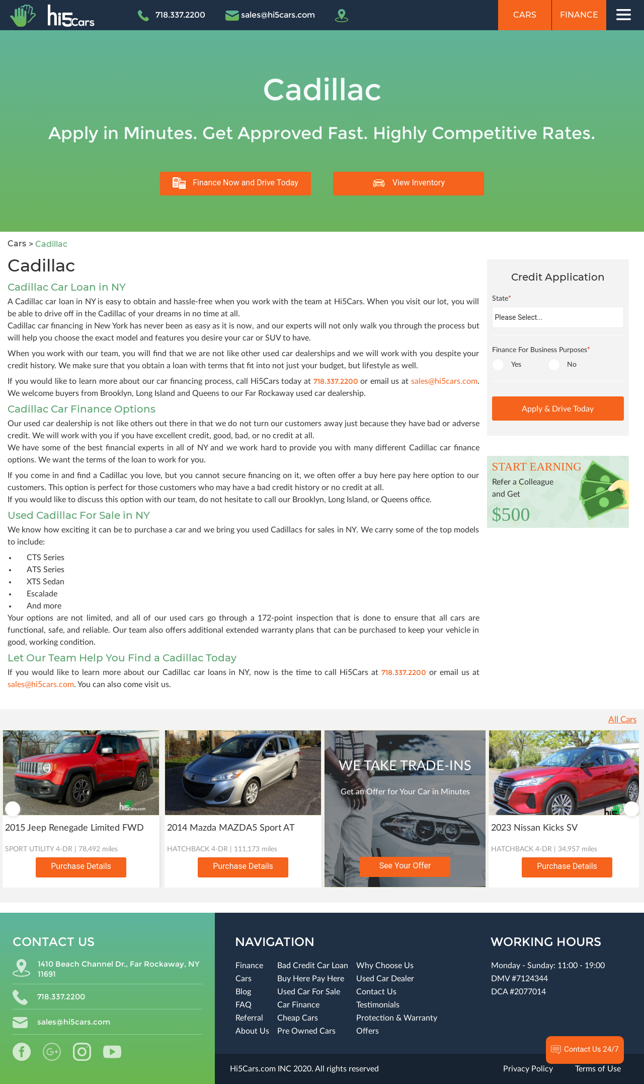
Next (631, 809)
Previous (12, 809)
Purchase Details (81, 866)
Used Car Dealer (385, 979)
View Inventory (408, 183)
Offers (367, 1031)
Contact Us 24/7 (585, 1050)
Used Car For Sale (308, 992)
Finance (579, 15)
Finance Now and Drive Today (235, 183)
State (501, 298)
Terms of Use (598, 1069)
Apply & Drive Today (558, 409)
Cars (524, 15)
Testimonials (377, 1005)
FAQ (243, 1005)
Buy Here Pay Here (310, 979)
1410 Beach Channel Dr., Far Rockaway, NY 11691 (106, 969)
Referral (249, 1018)
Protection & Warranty (396, 1018)
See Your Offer (405, 865)
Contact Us (376, 992)
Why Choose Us (385, 966)
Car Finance (298, 1005)
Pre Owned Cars (306, 1031)
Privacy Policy (528, 1069)
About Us (252, 1031)
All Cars (622, 719)
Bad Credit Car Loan (312, 966)
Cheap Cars (297, 1018)
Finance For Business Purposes (541, 350)
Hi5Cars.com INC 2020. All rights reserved (304, 1069)
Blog (243, 992)
